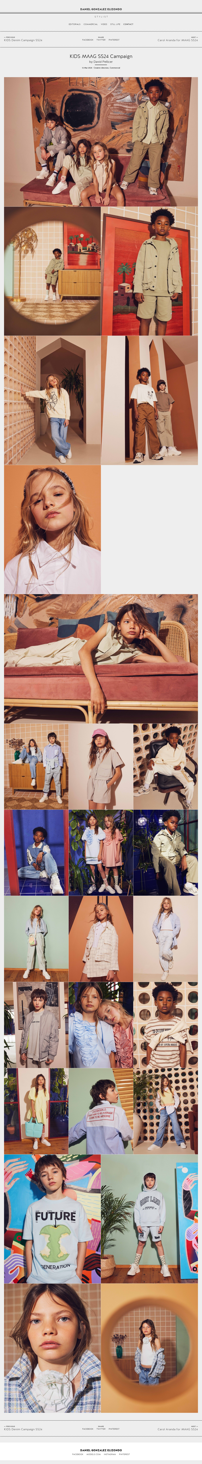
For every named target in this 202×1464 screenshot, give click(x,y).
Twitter (101, 40)
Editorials (74, 24)
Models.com (94, 1454)
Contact (128, 24)
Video (104, 24)
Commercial (91, 24)
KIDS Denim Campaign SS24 (23, 40)
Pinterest (114, 40)
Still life (115, 24)
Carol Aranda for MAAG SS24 (178, 40)
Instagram (110, 1454)
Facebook (87, 40)
